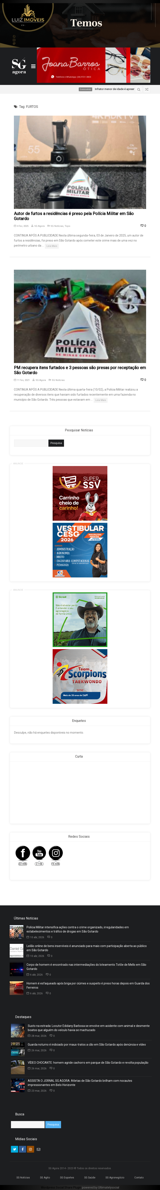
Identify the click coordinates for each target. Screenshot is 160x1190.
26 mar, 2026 (37, 1050)
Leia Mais (52, 246)
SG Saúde (89, 1177)
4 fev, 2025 (21, 226)
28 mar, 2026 (37, 1035)
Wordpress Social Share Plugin (61, 1187)
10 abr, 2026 (35, 937)
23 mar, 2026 (37, 1090)
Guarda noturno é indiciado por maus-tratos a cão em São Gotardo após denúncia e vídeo (87, 1044)
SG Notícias (57, 226)
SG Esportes (67, 1177)
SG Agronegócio (114, 1177)
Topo (67, 226)
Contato (139, 1177)
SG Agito (45, 1177)
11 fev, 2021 (22, 380)
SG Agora (38, 226)
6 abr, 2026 (35, 974)
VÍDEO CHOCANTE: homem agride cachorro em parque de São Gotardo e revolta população (88, 1062)
